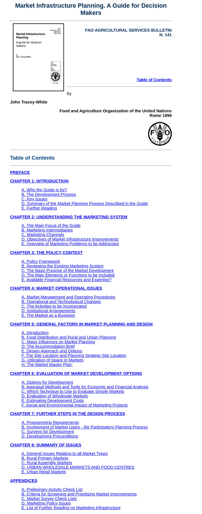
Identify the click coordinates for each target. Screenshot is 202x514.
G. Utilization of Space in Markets (52, 360)
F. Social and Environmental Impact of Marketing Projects (74, 405)
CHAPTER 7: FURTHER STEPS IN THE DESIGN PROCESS (67, 413)
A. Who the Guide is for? (44, 190)
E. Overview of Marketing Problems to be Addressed (70, 243)
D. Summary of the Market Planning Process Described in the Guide (84, 203)
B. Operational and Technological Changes (61, 301)
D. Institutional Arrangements (48, 310)
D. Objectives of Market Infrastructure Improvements (70, 239)
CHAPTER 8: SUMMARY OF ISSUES (45, 445)
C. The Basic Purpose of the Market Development (67, 270)
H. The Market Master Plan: (47, 364)
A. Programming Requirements (50, 422)
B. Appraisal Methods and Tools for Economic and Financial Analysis (84, 387)
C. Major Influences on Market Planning (58, 342)
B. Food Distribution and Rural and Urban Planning (68, 337)
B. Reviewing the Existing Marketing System (62, 266)
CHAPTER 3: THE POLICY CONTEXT (46, 252)
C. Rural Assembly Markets (46, 462)
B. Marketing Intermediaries (47, 230)
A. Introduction (35, 332)
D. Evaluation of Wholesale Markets (54, 396)
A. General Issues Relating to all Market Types (64, 453)
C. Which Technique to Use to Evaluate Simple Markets (72, 391)
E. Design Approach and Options (51, 351)
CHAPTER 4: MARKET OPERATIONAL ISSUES (56, 288)
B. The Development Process (48, 194)
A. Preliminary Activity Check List (51, 489)
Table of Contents (154, 80)
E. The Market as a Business (48, 315)
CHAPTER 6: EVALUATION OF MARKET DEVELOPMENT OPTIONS (76, 373)
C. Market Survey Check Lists (49, 498)
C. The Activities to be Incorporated (54, 306)
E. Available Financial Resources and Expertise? (66, 279)
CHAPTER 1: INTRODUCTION (39, 181)
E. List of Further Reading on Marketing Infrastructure (70, 507)
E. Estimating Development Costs (52, 400)
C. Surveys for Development (47, 431)
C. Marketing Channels (42, 234)
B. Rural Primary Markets (44, 458)
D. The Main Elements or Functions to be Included (68, 275)
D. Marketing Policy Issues (46, 503)
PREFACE (20, 172)
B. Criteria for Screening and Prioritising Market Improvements (79, 494)
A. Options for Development (47, 382)
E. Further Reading (39, 208)
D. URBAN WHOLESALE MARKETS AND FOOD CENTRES (77, 467)
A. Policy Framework (40, 261)
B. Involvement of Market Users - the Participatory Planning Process (84, 427)
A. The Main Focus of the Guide (51, 225)
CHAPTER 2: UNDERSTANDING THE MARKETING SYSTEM (68, 217)
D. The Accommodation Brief (48, 346)
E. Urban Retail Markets (43, 472)
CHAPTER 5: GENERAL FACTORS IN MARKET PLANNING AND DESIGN (81, 324)
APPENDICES (23, 480)
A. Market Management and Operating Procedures (68, 297)
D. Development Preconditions (49, 436)
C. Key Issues (34, 199)
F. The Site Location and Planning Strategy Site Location (73, 355)
